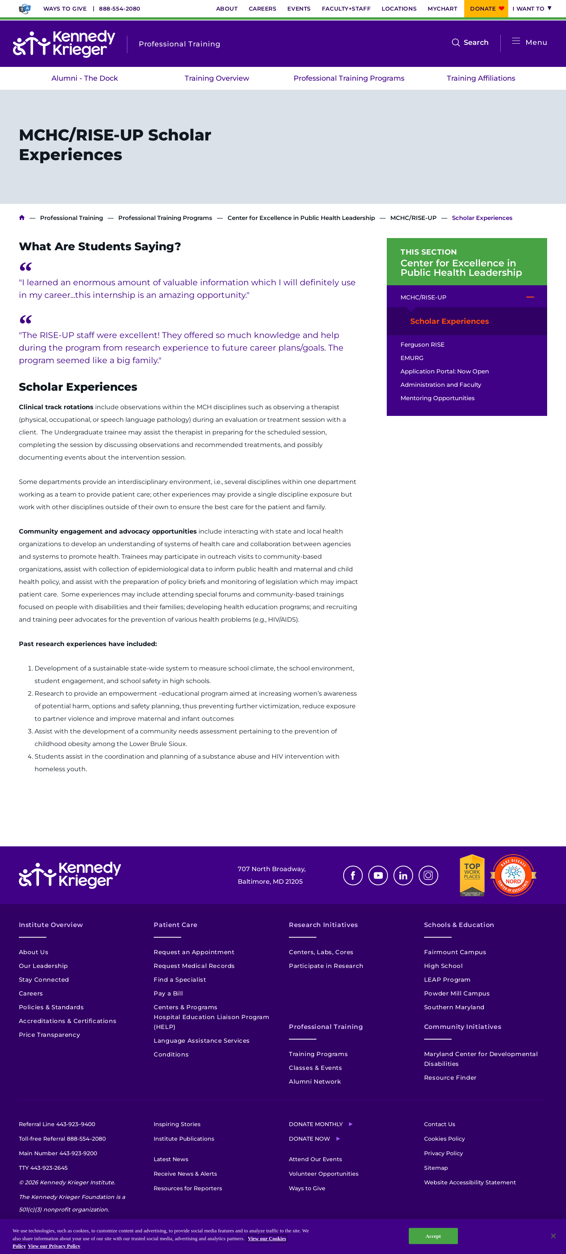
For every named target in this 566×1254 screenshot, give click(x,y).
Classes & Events (315, 1067)
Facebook (353, 875)
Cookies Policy (444, 1138)
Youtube (378, 875)
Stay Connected (44, 979)
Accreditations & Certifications (68, 1021)
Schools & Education (459, 925)
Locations (399, 8)
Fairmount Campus (455, 952)
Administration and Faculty (441, 384)
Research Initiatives (323, 925)
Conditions (171, 1054)
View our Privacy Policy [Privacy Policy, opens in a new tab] (54, 1246)
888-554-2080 (119, 8)
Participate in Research (326, 966)
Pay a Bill (168, 993)
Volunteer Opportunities (323, 1173)
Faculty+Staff (346, 8)
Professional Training (71, 218)
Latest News (171, 1159)
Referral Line (57, 1124)
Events (299, 8)
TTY (43, 1168)
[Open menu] (516, 41)
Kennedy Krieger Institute (22, 218)
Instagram (428, 875)
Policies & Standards (51, 1007)
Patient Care (176, 925)
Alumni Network (315, 1081)
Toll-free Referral (62, 1138)
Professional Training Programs (349, 78)
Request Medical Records (194, 966)
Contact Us (439, 1124)
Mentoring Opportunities (438, 398)
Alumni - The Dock (84, 78)
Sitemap (436, 1167)
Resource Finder (450, 1077)
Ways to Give (65, 8)
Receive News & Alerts (185, 1173)
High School (443, 966)
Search (476, 42)
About (227, 8)
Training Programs (318, 1054)
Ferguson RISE (423, 344)
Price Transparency (49, 1034)
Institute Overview (51, 925)
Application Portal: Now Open (445, 371)
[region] (283, 1236)
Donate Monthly (316, 1124)
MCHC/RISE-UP (413, 218)
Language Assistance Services (202, 1040)
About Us (34, 952)
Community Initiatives (462, 1027)
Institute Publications (184, 1138)
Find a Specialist (180, 979)
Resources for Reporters (188, 1188)
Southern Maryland (454, 1007)
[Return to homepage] (64, 44)
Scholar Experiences (449, 321)
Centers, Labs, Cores (321, 952)
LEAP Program (447, 979)
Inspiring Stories (177, 1124)
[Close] (553, 1236)
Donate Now (309, 1138)
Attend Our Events (315, 1159)
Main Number (58, 1153)
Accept (433, 1236)
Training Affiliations (481, 78)
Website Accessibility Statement (470, 1182)
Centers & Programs (186, 1007)
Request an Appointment (194, 952)
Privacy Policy (443, 1153)
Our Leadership (43, 966)
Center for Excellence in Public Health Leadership (301, 218)
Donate (483, 8)
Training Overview (217, 78)
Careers (263, 8)
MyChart (442, 8)
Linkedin (403, 875)
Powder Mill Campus (457, 993)
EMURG (412, 358)
